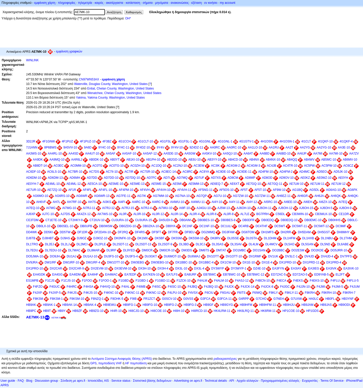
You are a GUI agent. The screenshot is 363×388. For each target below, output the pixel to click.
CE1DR (344, 214)
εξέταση (196, 3)
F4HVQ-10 (107, 286)
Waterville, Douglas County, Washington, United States (111, 84)
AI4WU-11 (198, 202)
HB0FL (330, 299)
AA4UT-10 (92, 153)
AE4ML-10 (52, 184)
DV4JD (309, 256)
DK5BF (160, 238)
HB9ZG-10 (96, 311)
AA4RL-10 (55, 153)
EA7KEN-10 (151, 274)
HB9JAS (326, 305)
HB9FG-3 (190, 305)
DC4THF (261, 226)
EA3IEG (313, 268)
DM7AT (221, 250)
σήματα (148, 3)
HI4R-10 (116, 311)
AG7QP (201, 196)
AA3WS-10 (33, 153)
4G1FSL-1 (185, 141)
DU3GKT (151, 256)
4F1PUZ (67, 141)
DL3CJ (200, 244)
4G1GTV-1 (246, 141)
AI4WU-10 (177, 202)
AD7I (166, 178)
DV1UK (273, 256)
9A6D (88, 147)
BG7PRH (262, 214)
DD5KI (48, 232)
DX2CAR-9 (76, 268)
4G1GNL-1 (225, 141)
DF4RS (140, 232)
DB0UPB (86, 226)
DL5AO (289, 244)
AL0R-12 (158, 214)
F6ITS (241, 292)
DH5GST (324, 232)
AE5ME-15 (158, 184)
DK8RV (215, 238)
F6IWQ (257, 292)
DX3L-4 (199, 268)
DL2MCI (82, 244)
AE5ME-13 (137, 184)
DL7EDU (32, 250)
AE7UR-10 (33, 190)
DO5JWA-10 (34, 256)
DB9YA (170, 226)
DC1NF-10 (206, 226)
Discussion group (46, 380)
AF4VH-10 (163, 190)
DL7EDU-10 (53, 250)
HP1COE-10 (291, 311)
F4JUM (355, 286)
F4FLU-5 (352, 280)
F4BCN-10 (262, 280)
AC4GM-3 (253, 165)
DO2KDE (317, 250)
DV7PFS (346, 256)
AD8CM (232, 178)
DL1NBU (327, 238)
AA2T (289, 147)
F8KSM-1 (56, 299)
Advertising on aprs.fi (188, 380)
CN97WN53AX (89, 79)
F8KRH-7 (349, 292)
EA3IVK (331, 268)
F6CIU (209, 292)
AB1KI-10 (132, 159)
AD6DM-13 (55, 178)
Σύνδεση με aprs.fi (72, 380)
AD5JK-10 (340, 171)
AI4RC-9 (157, 202)
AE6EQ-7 (216, 184)
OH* (128, 18)
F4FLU (335, 280)
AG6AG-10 (333, 190)
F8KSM (38, 299)
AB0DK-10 (96, 159)
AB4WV (309, 159)
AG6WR (81, 196)
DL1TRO (32, 244)
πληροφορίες (67, 3)
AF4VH (145, 190)
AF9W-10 (279, 190)
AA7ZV (354, 153)
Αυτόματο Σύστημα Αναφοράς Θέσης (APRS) (121, 359)
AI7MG (50, 208)
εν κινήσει (210, 3)
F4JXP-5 (55, 292)
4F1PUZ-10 (88, 141)
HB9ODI (344, 305)
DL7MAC (74, 250)
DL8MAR (93, 250)
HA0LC (314, 299)
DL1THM (346, 238)
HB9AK (31, 305)
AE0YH (343, 178)
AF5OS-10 (226, 190)
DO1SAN (259, 250)
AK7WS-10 (104, 214)
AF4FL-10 (105, 190)
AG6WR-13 (101, 196)
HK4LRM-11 (222, 311)
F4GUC (54, 286)
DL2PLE (100, 244)
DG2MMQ (208, 232)
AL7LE (244, 214)
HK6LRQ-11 (245, 311)
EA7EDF (130, 274)
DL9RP (111, 250)
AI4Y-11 (234, 202)
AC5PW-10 (329, 165)
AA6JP (302, 153)
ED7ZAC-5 (278, 274)
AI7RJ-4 (146, 208)
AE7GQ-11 (274, 184)
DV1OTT (213, 256)
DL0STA (251, 238)
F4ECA (281, 280)
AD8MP (250, 178)
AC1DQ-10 (158, 165)
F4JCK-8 (267, 286)
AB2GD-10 (174, 159)
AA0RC (215, 147)
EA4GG (57, 274)
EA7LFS (172, 274)
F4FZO (38, 286)
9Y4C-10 (104, 147)
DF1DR (82, 232)
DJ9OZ (81, 238)
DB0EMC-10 (313, 220)
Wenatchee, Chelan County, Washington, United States (124, 93)
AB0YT (114, 159)
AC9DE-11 (244, 171)
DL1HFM (289, 238)
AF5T (244, 190)
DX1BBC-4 (206, 262)
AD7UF (199, 178)
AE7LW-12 (338, 184)
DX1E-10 (249, 262)
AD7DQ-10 (132, 178)
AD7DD (92, 178)
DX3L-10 (181, 268)
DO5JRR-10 (338, 250)
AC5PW (309, 165)
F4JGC (285, 286)
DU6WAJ (194, 256)
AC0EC (58, 165)
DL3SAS (218, 244)
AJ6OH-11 (264, 208)
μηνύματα (161, 3)
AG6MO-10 (40, 196)
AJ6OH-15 (306, 208)
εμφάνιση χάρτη (44, 3)
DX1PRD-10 (287, 262)
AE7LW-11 (317, 184)
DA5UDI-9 (166, 220)
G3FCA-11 (224, 299)
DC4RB (243, 226)
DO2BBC (278, 250)
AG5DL (314, 190)
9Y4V (160, 147)
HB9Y (62, 311)
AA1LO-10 (255, 147)
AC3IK (215, 165)
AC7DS (94, 171)
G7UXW (296, 299)
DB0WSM (105, 226)
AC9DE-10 (223, 171)
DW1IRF (50, 262)
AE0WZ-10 (324, 178)
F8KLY (273, 292)
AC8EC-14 (168, 171)
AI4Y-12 (251, 202)
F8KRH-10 (329, 292)
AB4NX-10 (273, 159)
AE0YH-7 (32, 184)
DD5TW (65, 232)
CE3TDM (32, 220)
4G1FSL (165, 141)
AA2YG (305, 147)
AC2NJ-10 (180, 165)
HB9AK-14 (70, 305)
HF (127, 363)
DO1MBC (239, 250)
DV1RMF (255, 256)
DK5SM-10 (196, 238)
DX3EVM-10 (122, 268)
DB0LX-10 (43, 226)
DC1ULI (226, 226)
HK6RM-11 (268, 311)
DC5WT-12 (321, 226)
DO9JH (55, 256)
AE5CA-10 (94, 184)
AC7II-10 (112, 171)
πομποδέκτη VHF (110, 363)
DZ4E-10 (259, 268)
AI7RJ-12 (108, 208)
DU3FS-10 (111, 256)
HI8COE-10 (158, 311)
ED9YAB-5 (321, 274)
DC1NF (188, 226)
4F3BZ (106, 141)
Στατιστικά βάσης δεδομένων (152, 380)
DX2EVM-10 (99, 268)
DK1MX (142, 238)
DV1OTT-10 (234, 256)
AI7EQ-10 (33, 208)
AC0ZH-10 (137, 165)
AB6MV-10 (350, 159)
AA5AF (110, 153)
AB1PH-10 (153, 159)
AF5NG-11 (205, 190)
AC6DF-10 (33, 171)
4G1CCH (124, 141)
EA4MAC (111, 274)
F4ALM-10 (221, 280)
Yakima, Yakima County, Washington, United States (110, 97)
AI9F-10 (184, 208)
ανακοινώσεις (180, 3)
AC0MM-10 (78, 165)
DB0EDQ (267, 220)
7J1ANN (32, 147)
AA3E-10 (344, 147)
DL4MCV (271, 244)
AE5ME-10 (115, 184)
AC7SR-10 (147, 171)
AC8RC (188, 171)
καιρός (99, 3)
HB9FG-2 (170, 305)
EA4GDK (39, 274)
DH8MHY (343, 232)
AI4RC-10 (138, 202)
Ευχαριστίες (310, 380)
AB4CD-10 (235, 159)
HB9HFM (246, 305)
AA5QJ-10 (230, 153)
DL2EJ (49, 244)
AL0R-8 (228, 214)
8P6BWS (50, 147)
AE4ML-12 (74, 184)
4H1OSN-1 (287, 141)
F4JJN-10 (303, 286)
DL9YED (129, 250)
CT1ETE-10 (53, 220)
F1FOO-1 (105, 280)
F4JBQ (192, 286)
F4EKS (298, 280)
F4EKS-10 (317, 280)
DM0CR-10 (166, 250)
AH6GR (302, 196)
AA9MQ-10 (56, 159)
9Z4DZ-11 (196, 147)
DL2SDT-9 (165, 244)
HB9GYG (226, 305)
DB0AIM (185, 220)
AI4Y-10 (216, 202)
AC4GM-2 (233, 165)
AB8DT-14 (40, 165)
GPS (93, 363)
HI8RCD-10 (199, 311)
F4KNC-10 (111, 292)
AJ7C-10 (48, 214)
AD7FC (152, 178)
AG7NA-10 (182, 196)
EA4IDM (75, 274)
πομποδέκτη (138, 363)
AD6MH (75, 178)
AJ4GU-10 (204, 208)
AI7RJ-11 (89, 208)
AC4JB (271, 165)
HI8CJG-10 (136, 311)
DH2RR (286, 232)
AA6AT (248, 153)
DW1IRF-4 (93, 262)
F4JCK (229, 286)
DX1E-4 (267, 262)
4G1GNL (205, 141)
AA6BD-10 (283, 153)
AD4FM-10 (265, 171)
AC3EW (199, 165)
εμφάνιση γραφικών (69, 51)
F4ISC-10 (174, 286)
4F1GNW (48, 141)
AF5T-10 (260, 190)
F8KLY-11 (291, 292)
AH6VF (41, 202)
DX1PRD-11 (311, 262)
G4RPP (244, 299)
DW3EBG (137, 262)
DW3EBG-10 (159, 262)
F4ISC (156, 286)
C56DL (280, 214)
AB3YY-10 (214, 159)
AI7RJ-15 (128, 208)
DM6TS (204, 250)
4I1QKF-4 (346, 141)
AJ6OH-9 (345, 208)
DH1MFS (267, 232)
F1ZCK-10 (183, 280)
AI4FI (121, 202)
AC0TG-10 (116, 165)
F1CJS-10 (68, 280)
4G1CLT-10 (145, 141)
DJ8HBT (48, 238)
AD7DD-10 (111, 178)
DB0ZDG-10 (127, 226)
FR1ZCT (149, 299)
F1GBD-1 (142, 280)
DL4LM (253, 244)
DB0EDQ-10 (289, 220)
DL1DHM (270, 238)
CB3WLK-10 (323, 214)
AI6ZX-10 (325, 202)
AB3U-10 (194, 159)
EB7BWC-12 (255, 274)
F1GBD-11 (162, 280)
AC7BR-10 (75, 171)
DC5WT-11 (299, 226)
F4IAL (126, 286)
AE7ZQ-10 (54, 190)
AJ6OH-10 (243, 208)
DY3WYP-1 (238, 268)
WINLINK (32, 60)
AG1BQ (297, 190)
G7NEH (279, 299)
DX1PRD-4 (333, 262)
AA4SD (73, 153)
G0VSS (188, 299)
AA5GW (190, 153)
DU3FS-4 (131, 256)
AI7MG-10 (69, 208)
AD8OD (267, 178)
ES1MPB (32, 280)
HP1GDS (312, 311)
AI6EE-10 (290, 202)
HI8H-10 (178, 311)
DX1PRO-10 (34, 268)
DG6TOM (247, 232)
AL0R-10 (139, 214)
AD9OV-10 (286, 178)
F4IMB (141, 286)
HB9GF (208, 305)
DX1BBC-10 (183, 262)
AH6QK (336, 196)
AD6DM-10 (33, 178)
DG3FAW (228, 232)
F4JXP (37, 292)
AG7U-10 (220, 196)
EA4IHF (93, 274)
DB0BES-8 (228, 220)
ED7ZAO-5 (300, 274)
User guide (8, 380)
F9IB (133, 299)
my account (227, 3)
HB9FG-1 (129, 305)
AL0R (123, 214)
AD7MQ (182, 178)
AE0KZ (305, 178)
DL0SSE (233, 238)
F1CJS (50, 280)
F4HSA (89, 286)
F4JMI (321, 286)
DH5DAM (304, 232)
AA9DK (38, 159)
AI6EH (307, 202)
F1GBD (123, 280)
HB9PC (31, 311)
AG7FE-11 (123, 196)
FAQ (21, 380)
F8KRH (310, 292)
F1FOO (87, 280)
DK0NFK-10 (122, 238)
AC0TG (97, 165)
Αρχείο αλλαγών (247, 380)
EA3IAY (296, 268)
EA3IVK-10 (351, 268)
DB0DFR (248, 220)
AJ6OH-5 (326, 208)
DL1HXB (308, 238)
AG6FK (352, 190)
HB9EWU (109, 305)
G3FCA (205, 299)
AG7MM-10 (160, 196)
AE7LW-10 (296, 184)
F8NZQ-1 (97, 299)
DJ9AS (65, 238)
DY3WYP (217, 268)
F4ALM (202, 280)
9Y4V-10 (177, 147)
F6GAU (225, 292)
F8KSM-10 (77, 299)
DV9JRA (32, 262)
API (231, 380)
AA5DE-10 (170, 153)
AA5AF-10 (129, 153)
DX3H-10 (144, 268)
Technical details (216, 380)
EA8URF (190, 274)
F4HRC (72, 286)
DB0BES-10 (206, 220)
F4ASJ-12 (242, 280)
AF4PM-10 (126, 190)
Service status (120, 380)
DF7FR (173, 232)
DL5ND (325, 244)
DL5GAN (307, 244)
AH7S (92, 202)
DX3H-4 (163, 268)
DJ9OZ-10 (100, 238)
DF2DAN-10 (102, 232)
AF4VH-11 (184, 190)
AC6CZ (348, 165)
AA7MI (317, 153)
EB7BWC (209, 274)
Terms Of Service (332, 380)
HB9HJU (289, 305)
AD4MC (304, 171)
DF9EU (189, 232)
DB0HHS (334, 220)
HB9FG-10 (150, 305)
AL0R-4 (194, 214)
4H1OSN (267, 141)
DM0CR (147, 250)
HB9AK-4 (90, 305)
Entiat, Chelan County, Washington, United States (120, 88)
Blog (29, 380)
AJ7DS (65, 214)
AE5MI (177, 184)
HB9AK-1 (49, 305)
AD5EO (322, 171)
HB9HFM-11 (267, 305)
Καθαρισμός (134, 12)
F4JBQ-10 (211, 286)
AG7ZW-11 (262, 196)
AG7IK (141, 196)
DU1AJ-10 (90, 256)
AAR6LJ (76, 159)
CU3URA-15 (143, 220)
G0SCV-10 (169, 299)
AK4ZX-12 (83, 214)
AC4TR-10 (290, 165)
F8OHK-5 (116, 299)
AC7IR (129, 171)
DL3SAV (236, 244)
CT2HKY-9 (75, 220)
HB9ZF (77, 311)
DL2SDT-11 (121, 244)
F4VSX (193, 292)
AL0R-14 (177, 214)
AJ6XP (31, 214)
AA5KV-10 (209, 153)
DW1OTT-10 (115, 262)
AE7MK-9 (55, 317)
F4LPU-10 (174, 292)
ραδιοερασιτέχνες (225, 359)
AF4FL (87, 190)
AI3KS (107, 202)
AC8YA (204, 171)
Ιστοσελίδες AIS (98, 380)
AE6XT (234, 184)
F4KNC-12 (153, 292)
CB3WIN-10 (300, 214)
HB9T (47, 311)
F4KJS (72, 292)
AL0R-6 (211, 214)
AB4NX (254, 159)
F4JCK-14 (247, 286)
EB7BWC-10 (231, 274)
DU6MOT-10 (172, 256)
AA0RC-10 (234, 147)
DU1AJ (71, 256)
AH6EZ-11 (284, 196)
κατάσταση (133, 3)
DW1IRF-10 (71, 262)
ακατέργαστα (114, 3)
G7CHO (261, 299)
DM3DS (187, 250)
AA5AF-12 (150, 153)
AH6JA (319, 196)
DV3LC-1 (291, 256)
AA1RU (274, 147)
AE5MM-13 (195, 184)
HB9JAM (307, 305)
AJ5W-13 (224, 208)
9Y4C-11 (123, 147)
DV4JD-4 (327, 256)
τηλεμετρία (85, 3)
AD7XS (216, 178)
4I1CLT (306, 141)
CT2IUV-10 (96, 220)
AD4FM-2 (286, 171)
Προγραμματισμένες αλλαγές (280, 380)
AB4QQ (292, 159)
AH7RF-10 (74, 202)
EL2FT (340, 274)
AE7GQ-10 (253, 184)
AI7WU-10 (165, 208)
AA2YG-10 (324, 147)
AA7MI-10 (335, 153)
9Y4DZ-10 (143, 147)
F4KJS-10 (90, 292)
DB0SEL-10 (65, 226)
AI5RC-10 (270, 202)
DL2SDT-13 (143, 244)
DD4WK (31, 232)
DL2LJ (65, 244)
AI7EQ (342, 202)
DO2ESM (297, 250)
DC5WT (279, 226)
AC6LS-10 (54, 171)
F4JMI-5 (337, 286)
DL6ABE (343, 244)
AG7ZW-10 (240, 196)
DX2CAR (56, 268)
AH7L (56, 202)
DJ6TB (31, 238)
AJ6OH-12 (285, 208)
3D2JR (31, 141)
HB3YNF (347, 299)
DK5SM (176, 238)
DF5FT (156, 232)
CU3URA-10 (119, 220)
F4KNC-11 (132, 292)
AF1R (72, 190)
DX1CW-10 (227, 262)
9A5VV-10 (70, 147)
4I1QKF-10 (325, 141)
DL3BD (184, 244)
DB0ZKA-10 (151, 226)
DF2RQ (123, 232)
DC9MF (341, 226)
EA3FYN (278, 268)
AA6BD (264, 153)
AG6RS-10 (62, 196)
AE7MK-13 (35, 317)
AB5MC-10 (328, 159)
